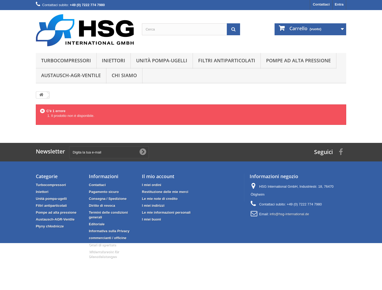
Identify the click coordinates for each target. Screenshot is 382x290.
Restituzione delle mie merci (165, 192)
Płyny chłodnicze (50, 226)
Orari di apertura (102, 245)
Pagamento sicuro (104, 192)
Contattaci (321, 4)
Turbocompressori (66, 60)
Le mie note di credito (159, 199)
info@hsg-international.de (289, 214)
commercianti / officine (108, 238)
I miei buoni (151, 219)
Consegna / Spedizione (108, 199)
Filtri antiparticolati (226, 60)
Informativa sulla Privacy (109, 231)
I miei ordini (151, 185)
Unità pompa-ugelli (161, 60)
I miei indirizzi (153, 206)
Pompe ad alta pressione (298, 60)
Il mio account (158, 176)
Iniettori (113, 60)
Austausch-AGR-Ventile (71, 75)
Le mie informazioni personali (166, 212)
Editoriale (97, 224)
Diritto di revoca (102, 206)
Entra (339, 4)
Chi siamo (124, 75)
